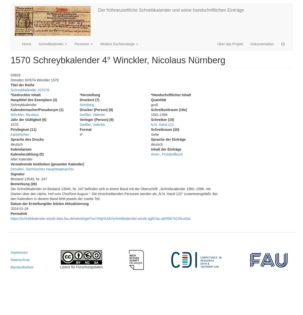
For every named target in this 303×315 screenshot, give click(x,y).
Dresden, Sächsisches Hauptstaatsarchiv (42, 169)
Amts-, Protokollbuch (167, 154)
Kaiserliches (20, 134)
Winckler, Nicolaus (25, 115)
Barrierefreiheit (22, 267)
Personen (83, 44)
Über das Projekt (230, 44)
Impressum (19, 252)
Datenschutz (20, 260)
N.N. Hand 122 (162, 125)
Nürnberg (87, 105)
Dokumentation (262, 44)
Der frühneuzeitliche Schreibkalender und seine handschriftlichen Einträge (171, 10)
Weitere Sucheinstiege (119, 44)
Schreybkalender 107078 (30, 90)
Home (26, 44)
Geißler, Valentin (92, 115)
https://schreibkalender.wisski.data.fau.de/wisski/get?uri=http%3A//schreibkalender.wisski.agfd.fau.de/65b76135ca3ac (101, 219)
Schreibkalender (53, 44)
